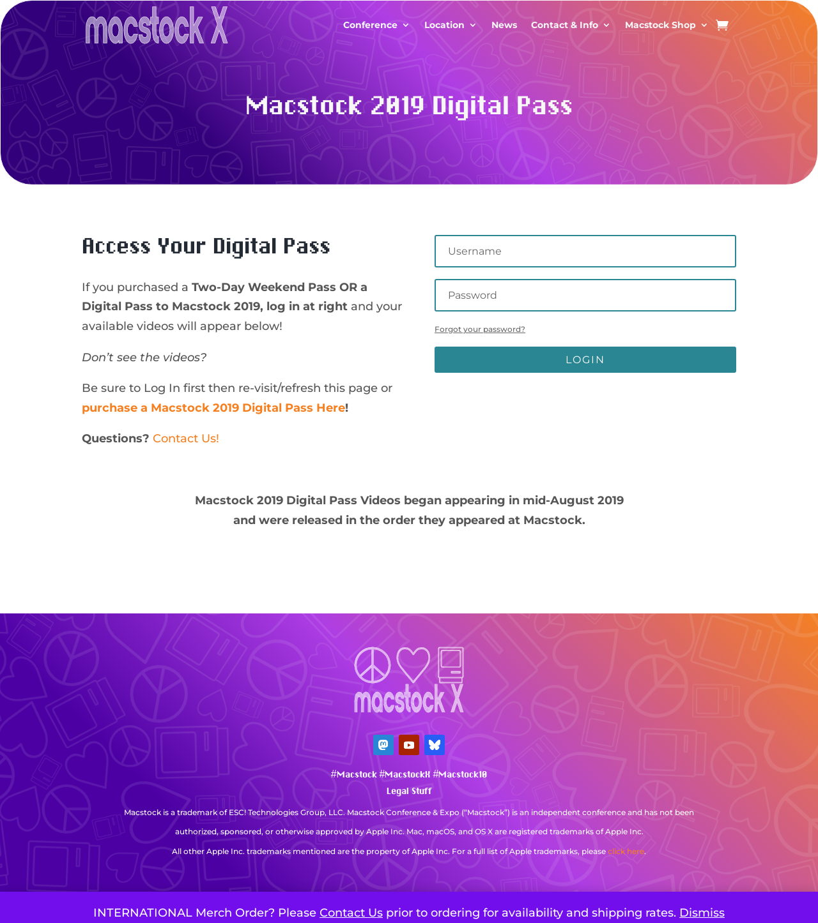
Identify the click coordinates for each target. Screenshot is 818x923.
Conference (370, 25)
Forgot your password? (480, 329)
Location (444, 25)
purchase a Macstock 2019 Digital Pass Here (213, 408)
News (504, 25)
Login (585, 360)
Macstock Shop (660, 25)
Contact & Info (564, 25)
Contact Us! (186, 438)
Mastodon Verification (409, 870)
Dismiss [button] (702, 913)
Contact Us (351, 913)
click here (626, 851)
